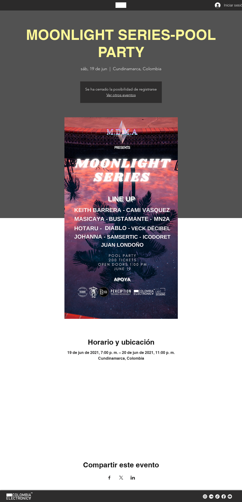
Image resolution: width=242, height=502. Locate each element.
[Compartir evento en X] (121, 478)
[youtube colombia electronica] (230, 496)
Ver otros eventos (121, 95)
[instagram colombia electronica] (205, 496)
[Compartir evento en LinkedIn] (133, 478)
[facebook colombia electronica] (223, 496)
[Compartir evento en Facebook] (109, 478)
